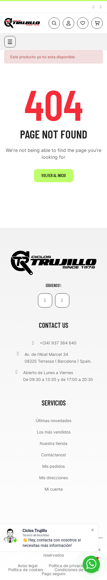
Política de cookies (25, 570)
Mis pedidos (53, 466)
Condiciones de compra (76, 570)
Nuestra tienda (53, 443)
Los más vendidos (53, 432)
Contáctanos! (53, 454)
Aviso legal (27, 566)
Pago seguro (53, 574)
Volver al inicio (53, 175)
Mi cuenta (54, 489)
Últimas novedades (53, 420)
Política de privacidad (69, 566)
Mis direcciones (53, 477)
